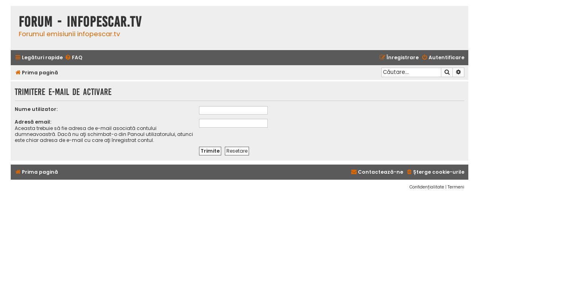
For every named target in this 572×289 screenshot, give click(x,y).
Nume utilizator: (36, 109)
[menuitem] (73, 57)
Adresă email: (33, 121)
